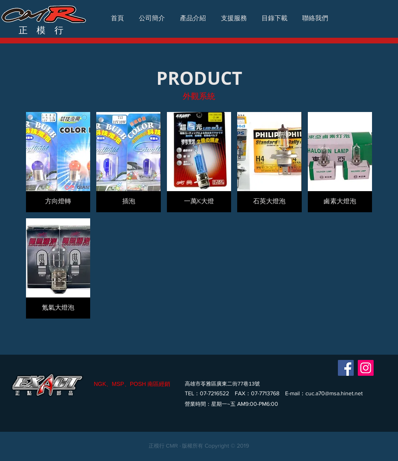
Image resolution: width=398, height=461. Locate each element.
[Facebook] (346, 368)
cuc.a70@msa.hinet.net (334, 393)
